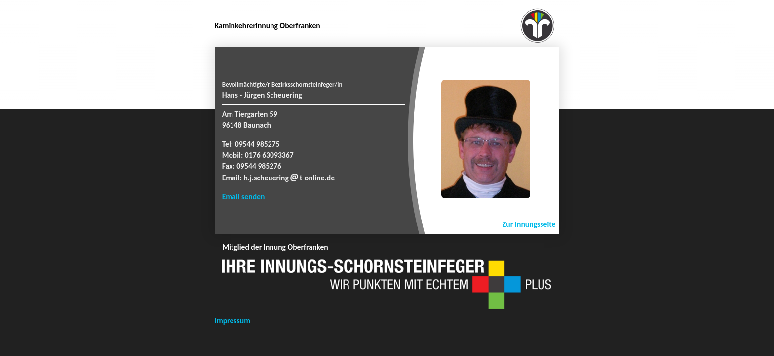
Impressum (232, 320)
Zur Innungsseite (529, 224)
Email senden (243, 196)
